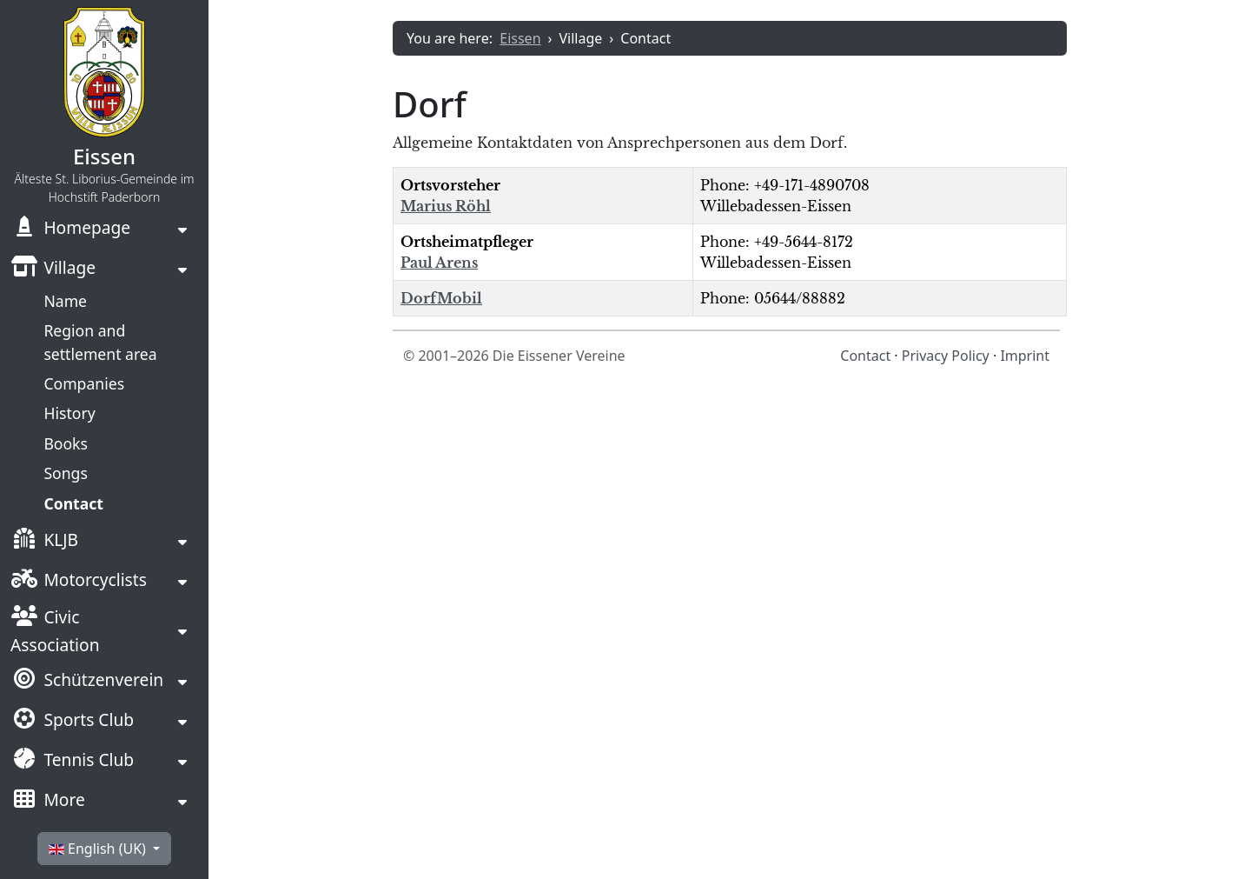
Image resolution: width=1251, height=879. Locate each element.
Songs (65, 473)
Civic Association (55, 630)
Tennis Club (72, 762)
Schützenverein (86, 682)
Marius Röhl (445, 206)
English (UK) (99, 848)
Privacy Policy (946, 355)
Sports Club (72, 722)
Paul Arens (439, 262)
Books (65, 443)
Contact (73, 503)
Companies (83, 383)
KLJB (44, 542)
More (47, 802)
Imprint (1024, 355)
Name (65, 300)
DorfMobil (441, 298)
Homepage (70, 229)
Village (53, 269)
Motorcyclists (78, 582)
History (69, 413)
